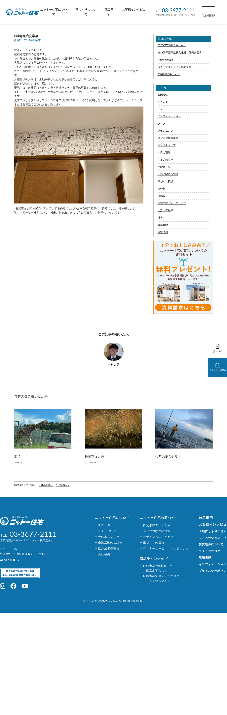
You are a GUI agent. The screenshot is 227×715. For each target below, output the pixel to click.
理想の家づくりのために (172, 203)
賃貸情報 (163, 232)
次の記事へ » (62, 485)
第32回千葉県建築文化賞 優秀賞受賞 (180, 52)
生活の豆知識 (165, 210)
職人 (160, 217)
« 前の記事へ (46, 485)
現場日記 (205, 557)
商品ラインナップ (154, 558)
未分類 (161, 188)
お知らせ (163, 94)
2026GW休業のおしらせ (172, 45)
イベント (163, 101)
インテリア (164, 109)
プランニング (165, 130)
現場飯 (161, 196)
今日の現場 (164, 152)
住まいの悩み (165, 159)
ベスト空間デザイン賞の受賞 (174, 67)
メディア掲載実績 (168, 138)
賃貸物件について (211, 544)
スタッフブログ (209, 551)
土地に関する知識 (168, 174)
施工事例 (206, 517)
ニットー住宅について (112, 517)
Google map (8, 560)
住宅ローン (164, 167)
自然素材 (163, 225)
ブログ (161, 123)
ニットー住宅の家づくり (159, 517)
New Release (165, 59)
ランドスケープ (167, 145)
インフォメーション (169, 116)
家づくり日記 (165, 181)
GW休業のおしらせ (169, 74)
